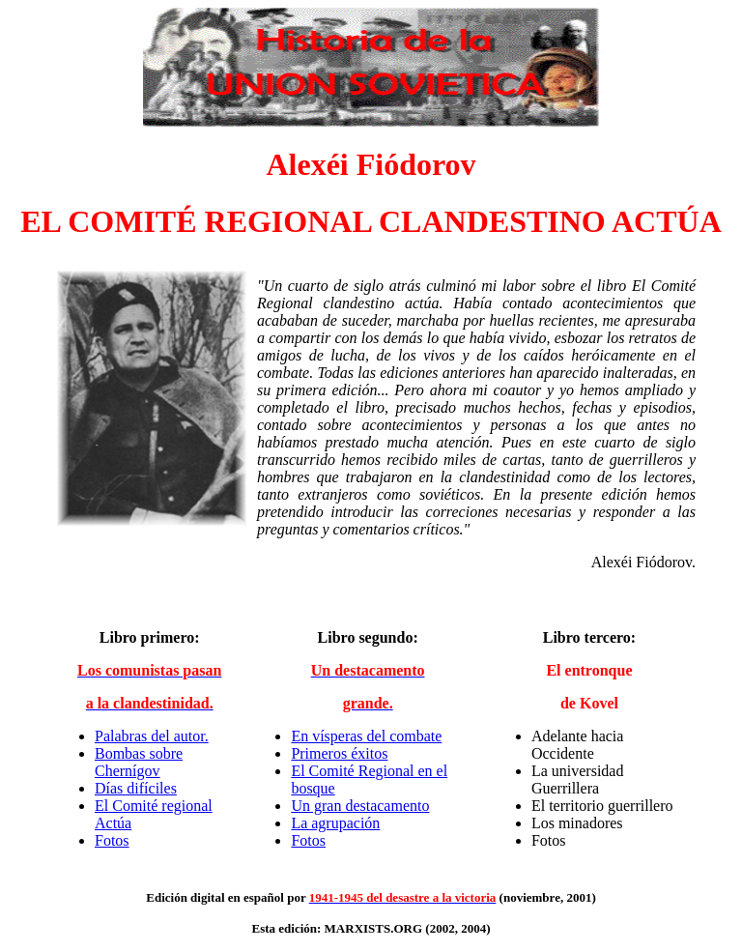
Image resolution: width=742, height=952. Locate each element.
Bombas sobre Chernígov (139, 762)
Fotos (112, 840)
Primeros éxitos (339, 753)
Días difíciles (136, 788)
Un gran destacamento (360, 805)
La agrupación (335, 823)
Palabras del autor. (152, 736)
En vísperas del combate (366, 736)
